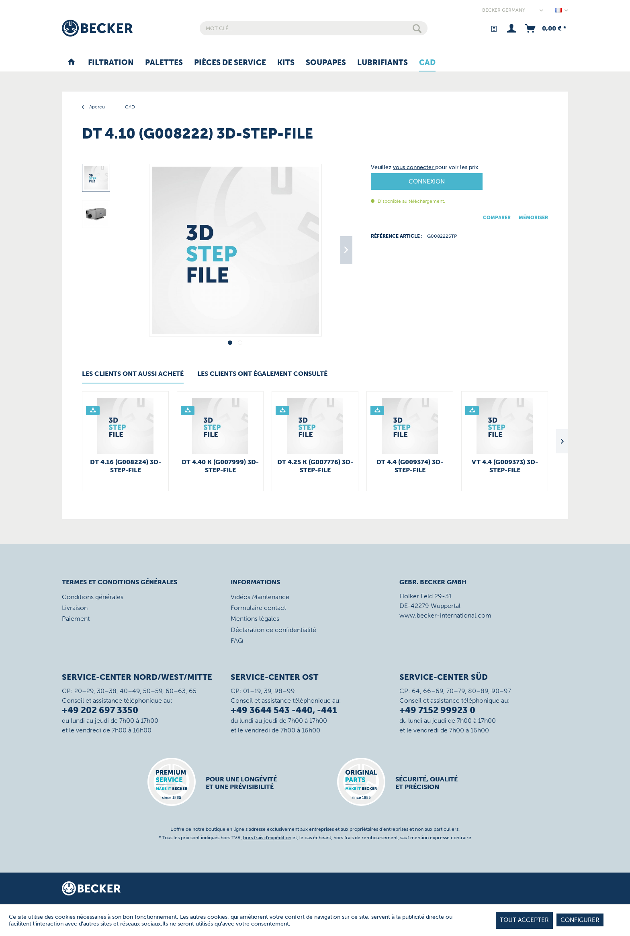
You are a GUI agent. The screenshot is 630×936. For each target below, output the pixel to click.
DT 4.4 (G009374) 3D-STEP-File (409, 466)
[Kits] (286, 63)
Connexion (427, 181)
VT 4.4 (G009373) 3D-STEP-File (505, 466)
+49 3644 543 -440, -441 (284, 710)
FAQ (237, 640)
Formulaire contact (258, 608)
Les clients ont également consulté (262, 373)
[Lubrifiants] (382, 63)
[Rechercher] (417, 28)
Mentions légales (255, 618)
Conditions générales (92, 597)
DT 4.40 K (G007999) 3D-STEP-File (220, 466)
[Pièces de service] (230, 63)
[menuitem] (314, 28)
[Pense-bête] (494, 28)
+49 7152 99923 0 (437, 710)
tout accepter (524, 920)
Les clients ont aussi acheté (133, 373)
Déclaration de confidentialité (273, 630)
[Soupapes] (326, 63)
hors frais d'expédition (267, 837)
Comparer (497, 217)
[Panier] (545, 28)
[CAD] (427, 63)
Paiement (76, 618)
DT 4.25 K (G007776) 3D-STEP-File (315, 466)
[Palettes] (164, 63)
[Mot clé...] (314, 28)
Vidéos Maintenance (260, 597)
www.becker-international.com (445, 615)
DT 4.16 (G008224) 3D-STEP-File (125, 466)
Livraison (75, 608)
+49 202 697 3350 (100, 710)
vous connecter (414, 167)
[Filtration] (111, 63)
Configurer (579, 920)
